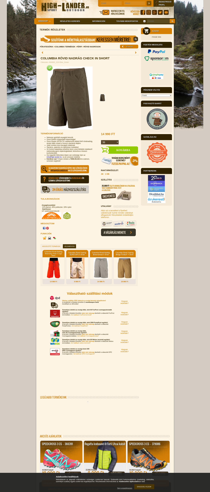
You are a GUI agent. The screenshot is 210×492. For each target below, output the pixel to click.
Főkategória (46, 47)
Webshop (43, 21)
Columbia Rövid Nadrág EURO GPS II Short (77, 254)
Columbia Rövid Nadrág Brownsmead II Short (101, 254)
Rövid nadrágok (92, 47)
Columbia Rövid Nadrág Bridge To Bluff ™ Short (124, 254)
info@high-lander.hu (54, 157)
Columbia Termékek (65, 47)
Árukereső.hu (156, 202)
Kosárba (123, 150)
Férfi (79, 47)
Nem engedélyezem (124, 488)
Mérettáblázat (89, 39)
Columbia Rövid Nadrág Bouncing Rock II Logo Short (53, 254)
